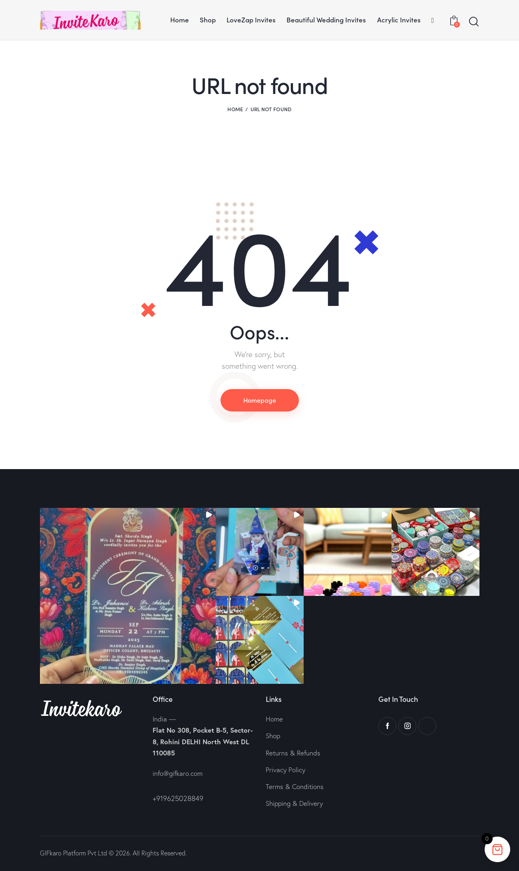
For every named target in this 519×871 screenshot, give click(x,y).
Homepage (259, 400)
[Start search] (473, 21)
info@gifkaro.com (178, 773)
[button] (128, 596)
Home (235, 109)
